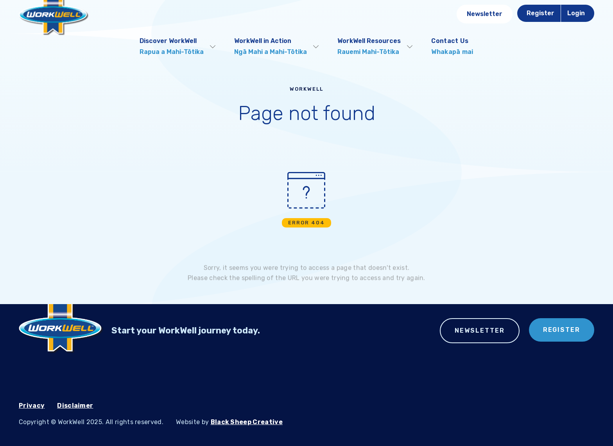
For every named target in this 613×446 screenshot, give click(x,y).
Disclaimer (75, 405)
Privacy (32, 405)
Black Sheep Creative (247, 422)
